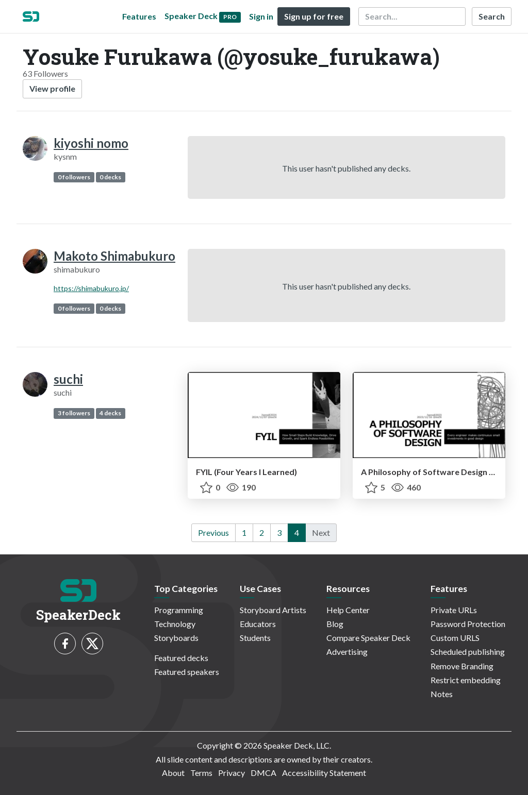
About (173, 772)
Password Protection (468, 624)
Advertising (347, 651)
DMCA (263, 772)
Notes (442, 694)
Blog (334, 624)
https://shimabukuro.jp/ (91, 288)
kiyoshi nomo (91, 143)
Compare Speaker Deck (368, 637)
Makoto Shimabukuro (114, 255)
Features (139, 16)
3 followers (74, 413)
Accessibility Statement (324, 772)
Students (255, 637)
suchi (68, 378)
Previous (213, 532)
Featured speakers (186, 671)
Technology (174, 624)
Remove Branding (462, 666)
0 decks (110, 177)
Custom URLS (455, 637)
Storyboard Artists (273, 610)
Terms (201, 772)
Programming (178, 610)
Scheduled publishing (468, 651)
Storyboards (176, 637)
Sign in (261, 16)
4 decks (110, 413)
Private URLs (454, 610)
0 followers (74, 177)
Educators (258, 624)
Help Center (348, 610)
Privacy (231, 772)
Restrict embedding (466, 680)
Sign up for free (313, 16)
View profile (52, 88)
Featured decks (181, 658)
